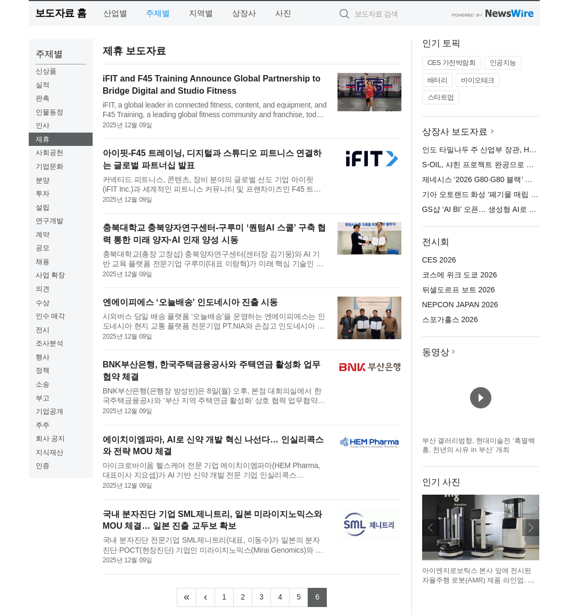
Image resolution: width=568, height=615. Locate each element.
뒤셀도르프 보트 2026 (458, 289)
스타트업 (440, 97)
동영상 (435, 352)
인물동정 (49, 112)
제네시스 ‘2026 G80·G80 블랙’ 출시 (481, 179)
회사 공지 (50, 438)
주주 (43, 425)
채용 (43, 262)
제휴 (43, 139)
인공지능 (503, 63)
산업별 (115, 13)
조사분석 (49, 343)
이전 (430, 527)
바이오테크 (478, 80)
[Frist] (186, 597)
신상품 (46, 71)
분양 (43, 180)
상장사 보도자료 (455, 132)
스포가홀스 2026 (450, 319)
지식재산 (49, 452)
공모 (43, 248)
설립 (43, 207)
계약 (43, 235)
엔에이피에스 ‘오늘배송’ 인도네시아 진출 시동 (190, 302)
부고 (43, 398)
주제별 (158, 13)
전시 (43, 330)
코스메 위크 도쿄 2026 (459, 274)
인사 (43, 125)
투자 (43, 194)
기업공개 (49, 411)
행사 (43, 357)
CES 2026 (439, 260)
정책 (43, 370)
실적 (43, 85)
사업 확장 (50, 275)
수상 (43, 303)
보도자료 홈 (61, 13)
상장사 (244, 13)
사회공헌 (49, 153)
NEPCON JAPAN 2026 (460, 304)
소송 (43, 384)
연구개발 (49, 221)
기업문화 (49, 166)
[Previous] (205, 597)
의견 (43, 289)
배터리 (437, 80)
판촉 (43, 98)
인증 (43, 466)
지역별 (201, 13)
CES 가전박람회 (451, 63)
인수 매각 (50, 316)
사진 (283, 13)
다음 (530, 527)
